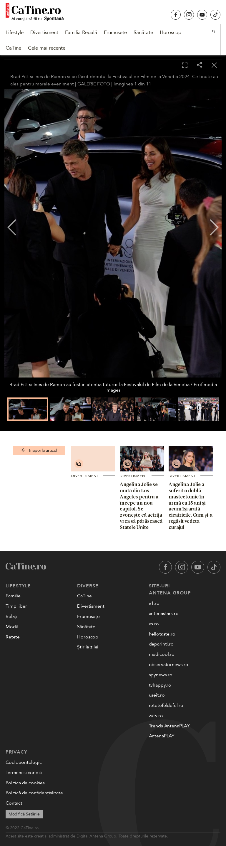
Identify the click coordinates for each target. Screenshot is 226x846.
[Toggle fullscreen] (184, 65)
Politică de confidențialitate (34, 793)
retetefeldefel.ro (166, 705)
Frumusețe (115, 32)
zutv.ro (156, 715)
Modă (12, 626)
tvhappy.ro (160, 685)
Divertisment (44, 32)
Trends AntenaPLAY (169, 726)
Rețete (13, 637)
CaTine (13, 48)
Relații (12, 616)
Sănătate (143, 32)
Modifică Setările (24, 814)
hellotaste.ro (162, 634)
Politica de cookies (25, 783)
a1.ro (154, 603)
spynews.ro (160, 675)
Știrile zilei (87, 647)
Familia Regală (81, 32)
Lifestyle (15, 32)
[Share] (199, 65)
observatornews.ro (168, 664)
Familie (13, 596)
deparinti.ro (161, 644)
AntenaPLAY (162, 736)
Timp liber (16, 606)
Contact (14, 803)
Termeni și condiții (25, 772)
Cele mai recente (46, 48)
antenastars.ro (164, 613)
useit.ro (157, 695)
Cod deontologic (24, 762)
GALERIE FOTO (93, 84)
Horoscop (170, 32)
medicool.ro (162, 654)
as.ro (154, 624)
